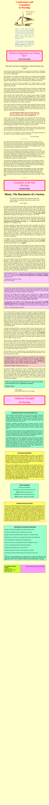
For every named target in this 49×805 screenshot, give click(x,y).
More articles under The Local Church (35, 566)
